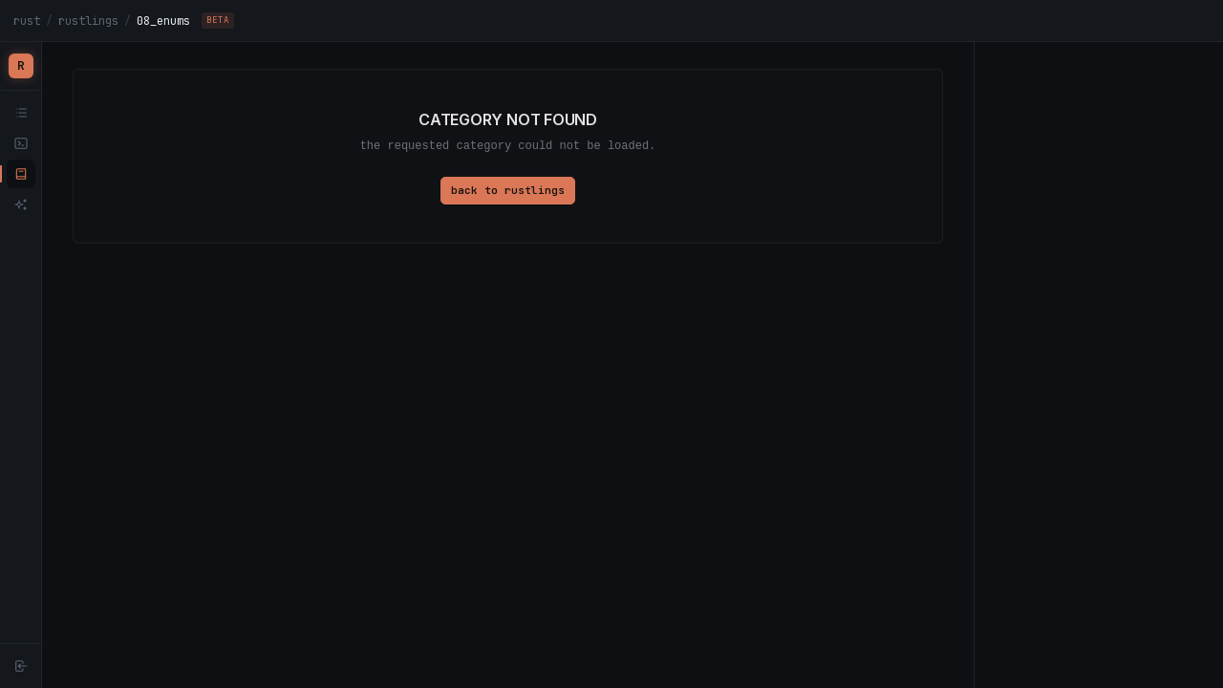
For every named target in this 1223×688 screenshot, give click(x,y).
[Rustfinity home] (21, 66)
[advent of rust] (21, 204)
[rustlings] (21, 174)
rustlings (88, 21)
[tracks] (21, 112)
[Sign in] (21, 666)
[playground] (21, 143)
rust (26, 21)
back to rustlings (508, 190)
